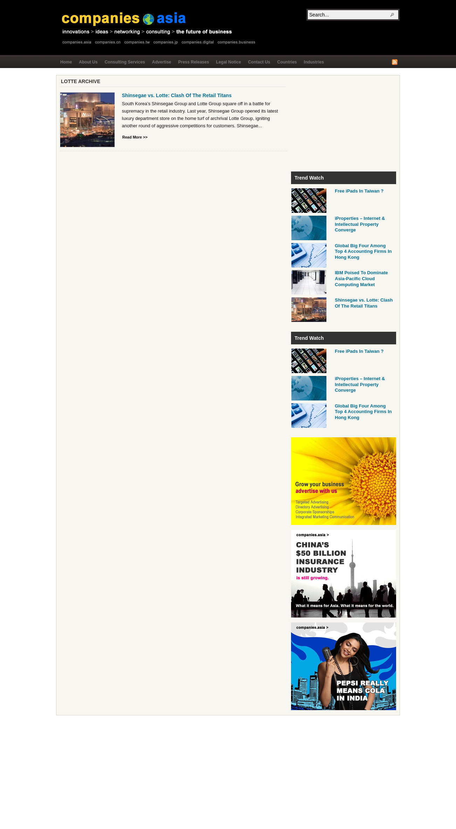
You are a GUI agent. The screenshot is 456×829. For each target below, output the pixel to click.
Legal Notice (228, 62)
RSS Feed (395, 62)
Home (66, 62)
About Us (88, 62)
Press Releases (193, 62)
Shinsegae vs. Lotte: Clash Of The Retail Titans (177, 95)
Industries (314, 62)
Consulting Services (125, 62)
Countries (287, 62)
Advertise (161, 62)
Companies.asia (160, 27)
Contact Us (259, 62)
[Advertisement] (343, 123)
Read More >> (134, 137)
